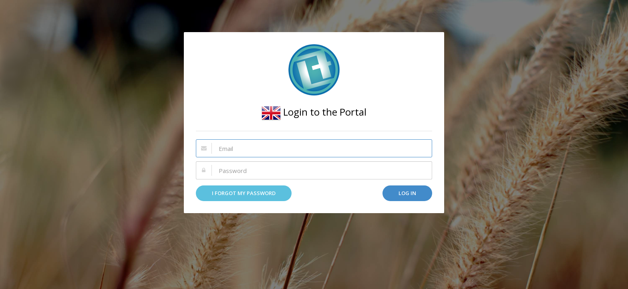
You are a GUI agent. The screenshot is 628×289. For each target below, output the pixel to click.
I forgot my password (244, 193)
